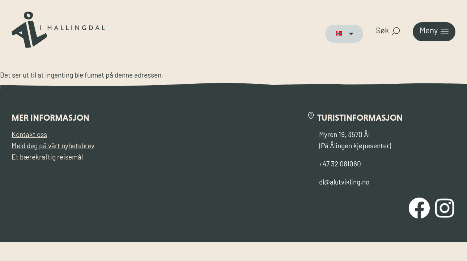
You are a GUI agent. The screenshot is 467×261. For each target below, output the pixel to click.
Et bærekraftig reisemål (47, 157)
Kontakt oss (29, 135)
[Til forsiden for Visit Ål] (58, 46)
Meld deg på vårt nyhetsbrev (53, 146)
